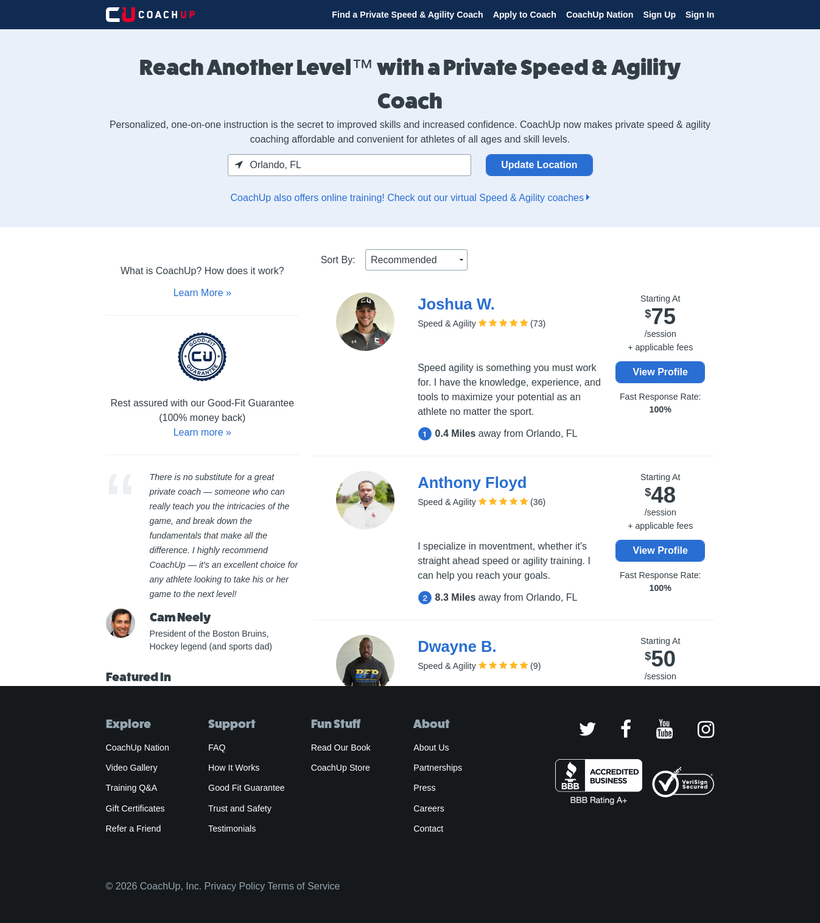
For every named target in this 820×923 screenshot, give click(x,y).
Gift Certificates (135, 808)
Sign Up (659, 14)
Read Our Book (341, 747)
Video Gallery (132, 768)
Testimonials (232, 828)
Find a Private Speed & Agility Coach (407, 14)
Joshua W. (456, 304)
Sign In (699, 14)
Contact (428, 828)
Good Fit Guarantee (246, 788)
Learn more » (202, 432)
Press (424, 788)
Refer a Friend (133, 828)
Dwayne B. (457, 646)
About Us (431, 747)
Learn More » (202, 293)
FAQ (216, 747)
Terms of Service (303, 886)
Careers (428, 808)
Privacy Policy (235, 886)
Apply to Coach (524, 14)
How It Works (233, 768)
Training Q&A (132, 788)
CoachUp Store (340, 768)
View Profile (660, 372)
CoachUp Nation (600, 14)
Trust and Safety (240, 808)
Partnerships (437, 768)
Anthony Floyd (472, 482)
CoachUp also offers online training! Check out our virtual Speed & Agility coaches (410, 198)
